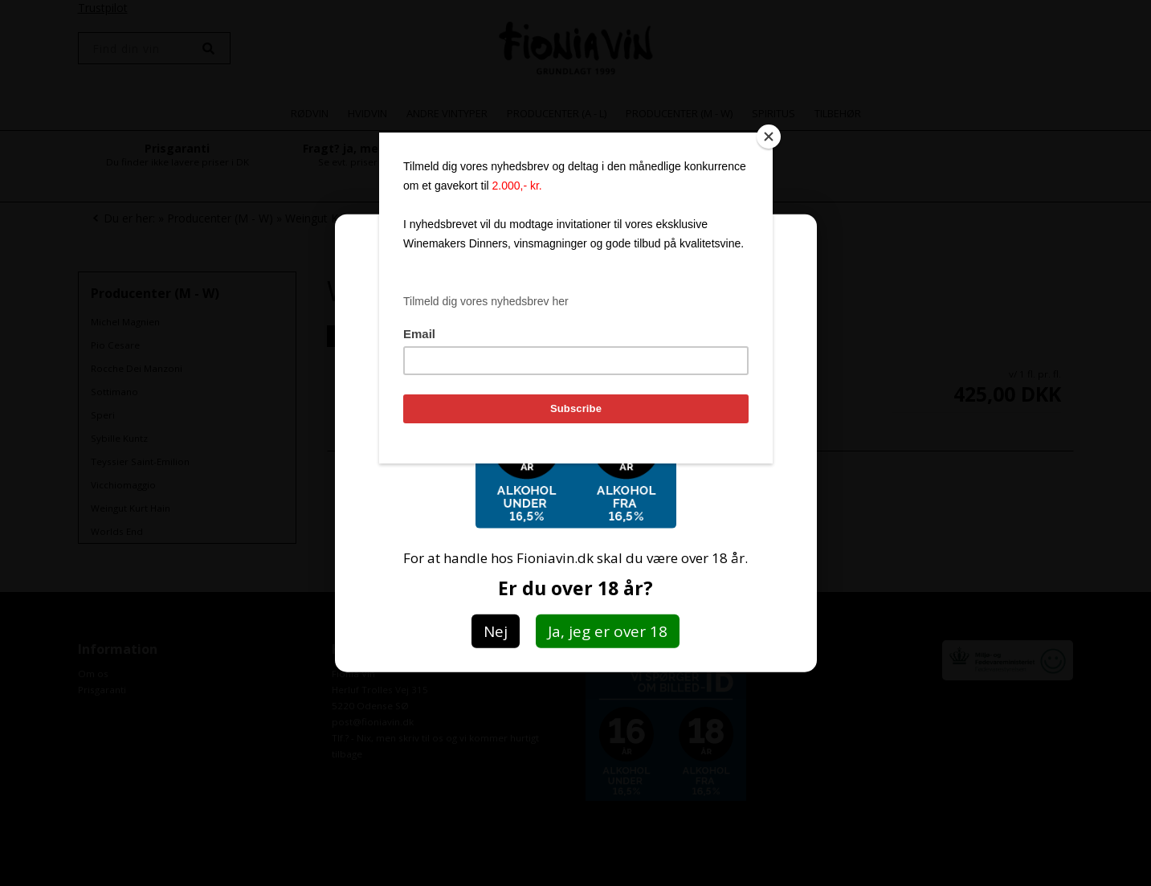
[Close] (769, 137)
